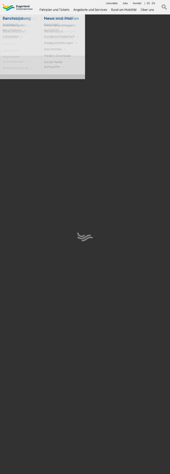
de (148, 3)
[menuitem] (54, 10)
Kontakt (137, 3)
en (153, 3)
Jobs (125, 3)
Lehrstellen (112, 3)
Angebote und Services (90, 10)
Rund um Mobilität (124, 10)
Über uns (147, 10)
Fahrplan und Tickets (54, 10)
